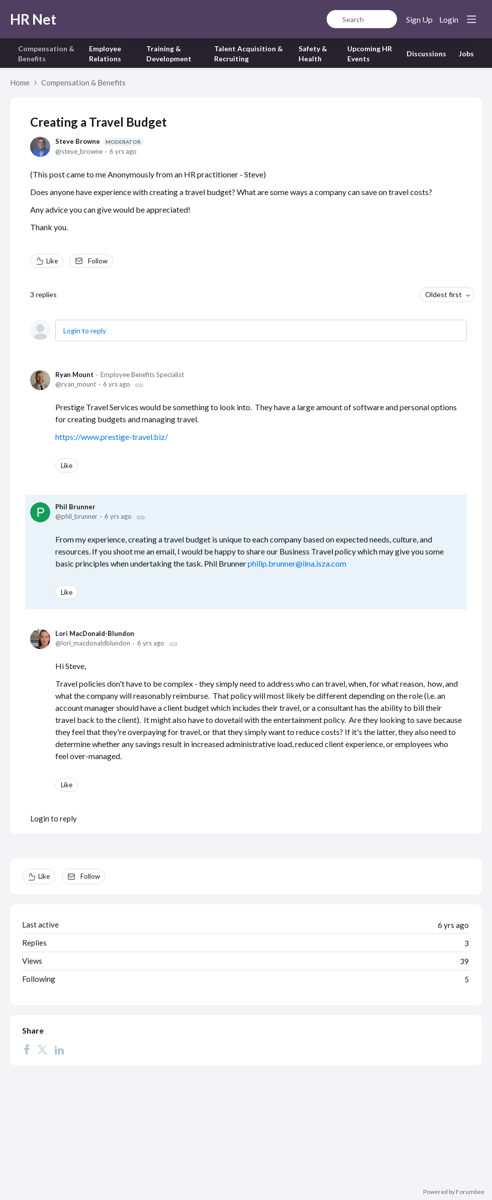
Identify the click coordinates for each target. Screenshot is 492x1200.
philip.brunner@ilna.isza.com (297, 563)
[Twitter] (42, 1049)
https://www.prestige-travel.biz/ (111, 436)
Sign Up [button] (419, 19)
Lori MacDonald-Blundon (94, 633)
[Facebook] (26, 1049)
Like (52, 261)
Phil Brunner (75, 507)
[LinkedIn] (59, 1049)
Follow (98, 261)
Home (20, 82)
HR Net (33, 19)
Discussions (426, 53)
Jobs (466, 53)
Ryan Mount (74, 375)
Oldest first (443, 294)
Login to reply (84, 330)
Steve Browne (99, 141)
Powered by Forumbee (453, 1191)
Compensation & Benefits (83, 82)
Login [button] (448, 19)
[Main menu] (471, 19)
